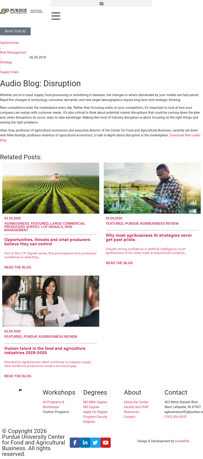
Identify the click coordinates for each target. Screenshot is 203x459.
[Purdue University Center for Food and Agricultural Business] (25, 11)
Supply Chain (9, 72)
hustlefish (182, 441)
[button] (101, 3)
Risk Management (13, 52)
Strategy (6, 62)
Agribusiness (9, 43)
